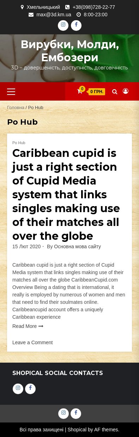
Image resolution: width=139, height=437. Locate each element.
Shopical (76, 429)
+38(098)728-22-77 (94, 7)
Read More (24, 326)
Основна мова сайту (77, 246)
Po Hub (18, 143)
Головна (15, 107)
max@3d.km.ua (53, 14)
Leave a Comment (32, 342)
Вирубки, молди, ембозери (69, 51)
